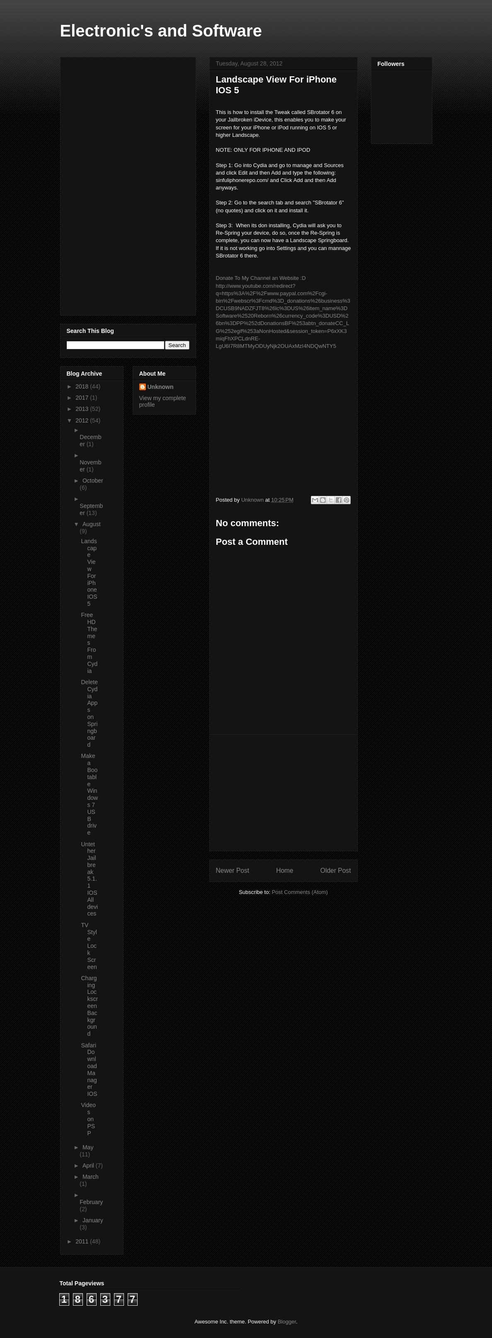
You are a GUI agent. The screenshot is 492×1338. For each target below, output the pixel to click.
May (87, 1147)
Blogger (287, 1322)
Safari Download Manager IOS (89, 1070)
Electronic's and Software (161, 31)
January (92, 1220)
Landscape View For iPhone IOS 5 (89, 572)
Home (284, 870)
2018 (82, 386)
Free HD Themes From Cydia (89, 643)
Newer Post (233, 870)
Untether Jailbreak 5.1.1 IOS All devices (89, 879)
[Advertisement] (283, 793)
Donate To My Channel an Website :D (261, 278)
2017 (82, 397)
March (90, 1176)
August (91, 524)
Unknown (161, 387)
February (91, 1202)
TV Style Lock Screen (89, 946)
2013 (82, 409)
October (92, 480)
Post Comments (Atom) (300, 892)
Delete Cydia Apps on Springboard (89, 713)
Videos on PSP (88, 1119)
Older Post (335, 870)
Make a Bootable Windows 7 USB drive (89, 794)
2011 (82, 1241)
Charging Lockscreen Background (89, 1006)
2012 (82, 420)
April (89, 1165)
